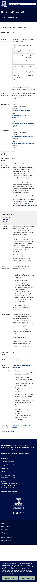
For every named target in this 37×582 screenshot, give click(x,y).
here (27, 88)
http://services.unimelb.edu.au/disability (25, 205)
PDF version (10, 431)
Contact (3, 471)
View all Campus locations (9, 491)
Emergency (4, 523)
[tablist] (22, 4)
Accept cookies (9, 578)
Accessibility (4, 529)
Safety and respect (6, 465)
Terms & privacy (5, 526)
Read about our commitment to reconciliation (15, 453)
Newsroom (4, 468)
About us (3, 458)
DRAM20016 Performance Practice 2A (23, 123)
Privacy (3, 533)
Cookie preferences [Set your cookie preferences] (27, 578)
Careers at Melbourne (7, 461)
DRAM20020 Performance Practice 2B (23, 143)
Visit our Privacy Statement (24, 571)
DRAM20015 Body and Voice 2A (21, 110)
